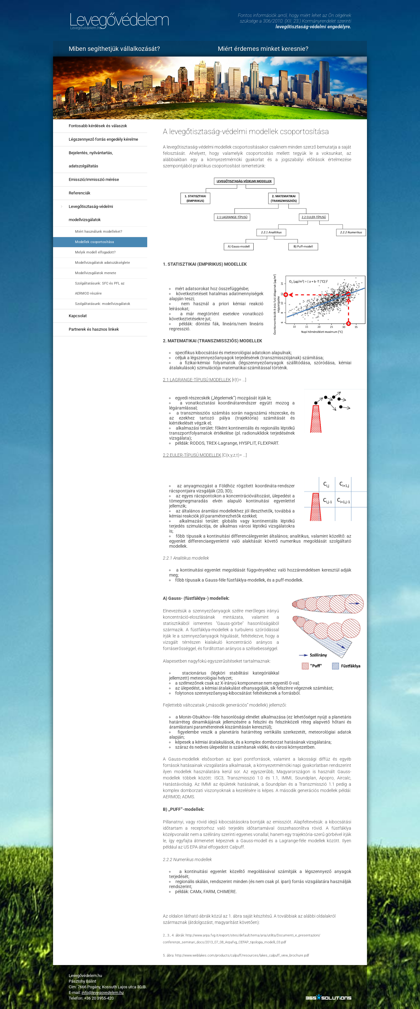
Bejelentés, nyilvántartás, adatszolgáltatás (91, 159)
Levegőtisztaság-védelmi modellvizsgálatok (91, 213)
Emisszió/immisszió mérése (94, 179)
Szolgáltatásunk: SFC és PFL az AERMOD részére (99, 288)
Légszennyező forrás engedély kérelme (103, 139)
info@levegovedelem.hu (103, 992)
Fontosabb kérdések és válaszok (98, 125)
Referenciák (79, 193)
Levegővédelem (119, 19)
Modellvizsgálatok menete (95, 273)
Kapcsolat (78, 315)
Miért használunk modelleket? (98, 232)
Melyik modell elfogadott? (95, 252)
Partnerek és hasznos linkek (94, 329)
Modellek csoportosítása (94, 242)
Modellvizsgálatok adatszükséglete (102, 263)
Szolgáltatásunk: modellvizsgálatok (102, 304)
